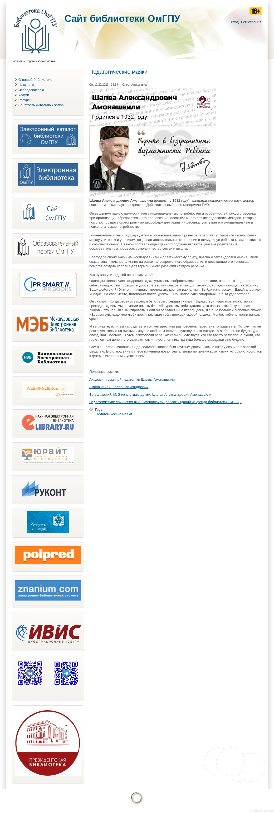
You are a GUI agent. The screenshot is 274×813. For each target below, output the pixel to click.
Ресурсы (25, 100)
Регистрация (251, 22)
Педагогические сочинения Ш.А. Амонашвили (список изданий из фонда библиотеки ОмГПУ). (165, 402)
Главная (17, 61)
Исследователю (31, 90)
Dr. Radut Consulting (262, 810)
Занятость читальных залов (41, 105)
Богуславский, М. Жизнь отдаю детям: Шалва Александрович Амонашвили (150, 394)
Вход (235, 22)
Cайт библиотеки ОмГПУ (122, 18)
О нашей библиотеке (35, 80)
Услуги (23, 95)
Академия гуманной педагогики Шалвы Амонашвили (132, 379)
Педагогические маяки (114, 414)
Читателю (26, 85)
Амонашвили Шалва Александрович (118, 387)
